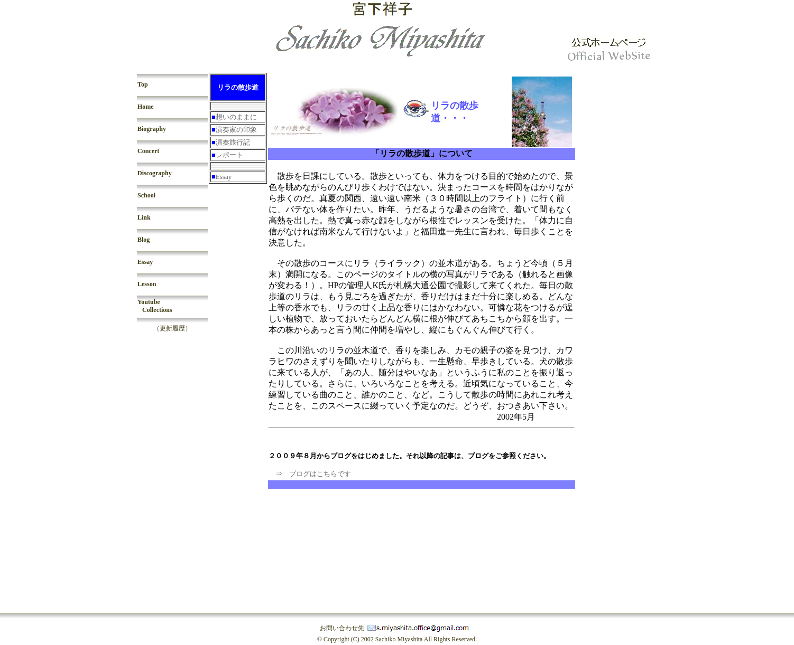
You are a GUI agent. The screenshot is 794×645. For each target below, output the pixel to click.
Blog (143, 239)
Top (142, 84)
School (146, 195)
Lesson (146, 284)
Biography (151, 128)
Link (144, 217)
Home (145, 106)
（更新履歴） (172, 328)
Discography (154, 173)
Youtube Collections (154, 306)
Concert (148, 151)
